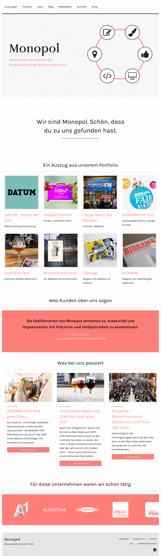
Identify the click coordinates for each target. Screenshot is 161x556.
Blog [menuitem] (50, 6)
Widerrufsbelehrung (147, 544)
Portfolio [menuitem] (27, 6)
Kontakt (153, 539)
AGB (131, 544)
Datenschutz (139, 539)
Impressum (123, 539)
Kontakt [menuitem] (81, 6)
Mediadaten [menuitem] (65, 6)
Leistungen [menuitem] (11, 6)
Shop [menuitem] (94, 6)
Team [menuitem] (40, 6)
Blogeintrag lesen (28, 450)
